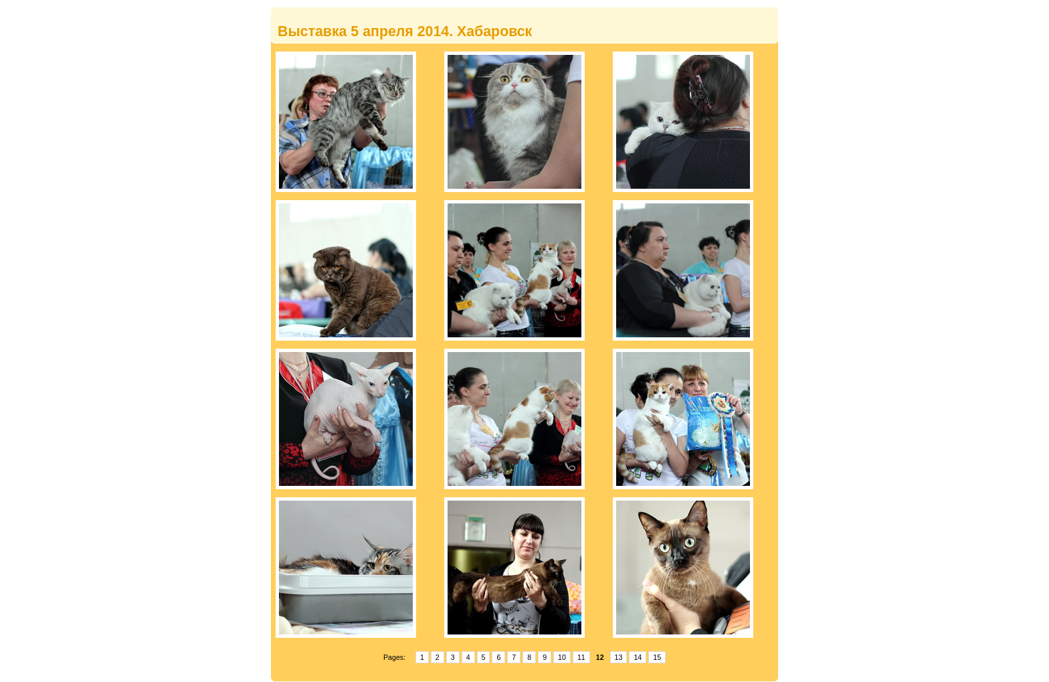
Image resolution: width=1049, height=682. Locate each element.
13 (619, 657)
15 (657, 657)
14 (638, 657)
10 (562, 657)
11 (581, 657)
